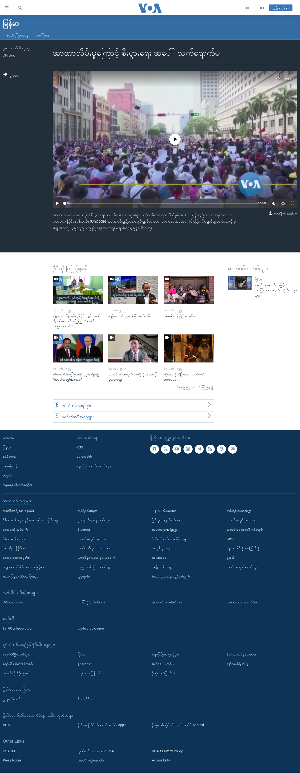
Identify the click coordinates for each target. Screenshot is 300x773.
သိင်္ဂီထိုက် (9, 55)
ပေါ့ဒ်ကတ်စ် (84, 457)
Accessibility (161, 760)
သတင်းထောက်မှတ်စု (16, 558)
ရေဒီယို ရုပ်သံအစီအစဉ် (18, 664)
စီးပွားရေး (83, 529)
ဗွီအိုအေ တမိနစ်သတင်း (241, 654)
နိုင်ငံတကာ (10, 457)
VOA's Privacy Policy (167, 751)
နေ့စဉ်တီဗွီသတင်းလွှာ (16, 654)
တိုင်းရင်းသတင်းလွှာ (239, 511)
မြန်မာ (258, 279)
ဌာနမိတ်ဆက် (11, 699)
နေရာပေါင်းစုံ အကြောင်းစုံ (243, 548)
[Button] (11, 76)
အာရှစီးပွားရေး (161, 548)
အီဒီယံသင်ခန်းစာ (13, 602)
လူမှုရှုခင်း (83, 576)
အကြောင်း (42, 35)
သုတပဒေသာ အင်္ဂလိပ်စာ (243, 602)
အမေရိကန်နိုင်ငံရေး (15, 548)
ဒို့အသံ (231, 558)
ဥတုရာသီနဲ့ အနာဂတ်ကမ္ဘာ (94, 520)
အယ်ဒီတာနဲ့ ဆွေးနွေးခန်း (18, 511)
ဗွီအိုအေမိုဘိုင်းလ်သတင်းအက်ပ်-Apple (101, 725)
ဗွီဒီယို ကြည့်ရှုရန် (17, 35)
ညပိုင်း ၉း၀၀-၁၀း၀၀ (90, 628)
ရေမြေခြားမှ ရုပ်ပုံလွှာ (165, 654)
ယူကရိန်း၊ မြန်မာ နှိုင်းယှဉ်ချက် (96, 558)
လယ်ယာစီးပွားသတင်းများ (94, 548)
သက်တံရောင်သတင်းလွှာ (242, 567)
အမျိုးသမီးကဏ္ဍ (162, 567)
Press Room (12, 760)
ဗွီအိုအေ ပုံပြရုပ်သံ (163, 673)
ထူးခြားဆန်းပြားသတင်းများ (94, 567)
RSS (80, 447)
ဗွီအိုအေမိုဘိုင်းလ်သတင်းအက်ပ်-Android (178, 725)
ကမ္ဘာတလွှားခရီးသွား (165, 529)
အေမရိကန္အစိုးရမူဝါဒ (90, 760)
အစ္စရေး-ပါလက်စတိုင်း (17, 485)
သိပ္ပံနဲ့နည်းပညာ (87, 511)
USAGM (9, 751)
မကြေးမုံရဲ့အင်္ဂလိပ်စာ (91, 602)
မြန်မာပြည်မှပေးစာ (164, 511)
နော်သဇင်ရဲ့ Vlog (237, 664)
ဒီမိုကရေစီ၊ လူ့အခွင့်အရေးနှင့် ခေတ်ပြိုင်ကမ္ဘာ (31, 520)
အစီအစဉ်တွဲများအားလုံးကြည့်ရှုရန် (194, 387)
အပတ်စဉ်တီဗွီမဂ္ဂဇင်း (16, 673)
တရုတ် (7, 475)
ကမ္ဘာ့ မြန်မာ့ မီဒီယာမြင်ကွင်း (21, 576)
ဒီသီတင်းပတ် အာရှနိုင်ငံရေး (169, 539)
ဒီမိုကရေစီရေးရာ (14, 539)
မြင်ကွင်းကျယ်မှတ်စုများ (167, 520)
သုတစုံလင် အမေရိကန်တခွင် (245, 529)
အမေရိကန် (10, 466)
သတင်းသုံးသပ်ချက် (15, 529)
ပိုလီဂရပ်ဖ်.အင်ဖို (163, 664)
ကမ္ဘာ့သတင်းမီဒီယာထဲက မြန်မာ (23, 567)
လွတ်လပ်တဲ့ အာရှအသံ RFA (95, 751)
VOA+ (7, 725)
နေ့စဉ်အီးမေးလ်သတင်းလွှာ (94, 466)
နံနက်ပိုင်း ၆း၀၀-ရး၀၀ (17, 628)
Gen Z (231, 539)
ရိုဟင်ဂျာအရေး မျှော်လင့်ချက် (171, 576)
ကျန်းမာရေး (159, 558)
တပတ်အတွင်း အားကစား (93, 539)
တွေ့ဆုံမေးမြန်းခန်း (89, 673)
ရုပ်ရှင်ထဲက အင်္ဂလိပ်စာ (167, 602)
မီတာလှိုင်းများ (86, 699)
